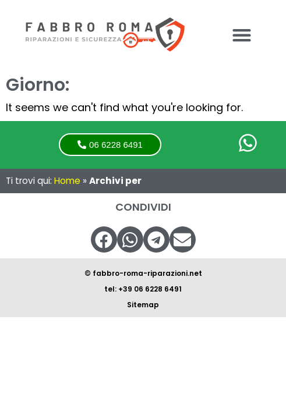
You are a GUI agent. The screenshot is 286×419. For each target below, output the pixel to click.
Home (67, 181)
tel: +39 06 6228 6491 (143, 289)
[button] (241, 35)
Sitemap (143, 305)
